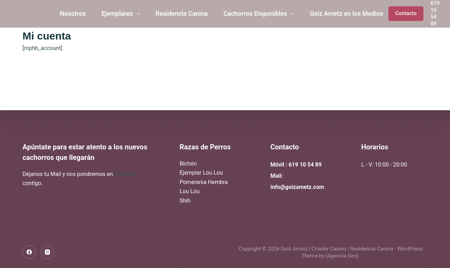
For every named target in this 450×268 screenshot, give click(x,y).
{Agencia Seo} (342, 256)
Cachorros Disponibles (260, 13)
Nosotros (73, 13)
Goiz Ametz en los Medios (351, 13)
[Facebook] (29, 252)
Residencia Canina (182, 13)
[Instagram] (47, 252)
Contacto (406, 13)
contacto (125, 174)
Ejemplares (121, 13)
